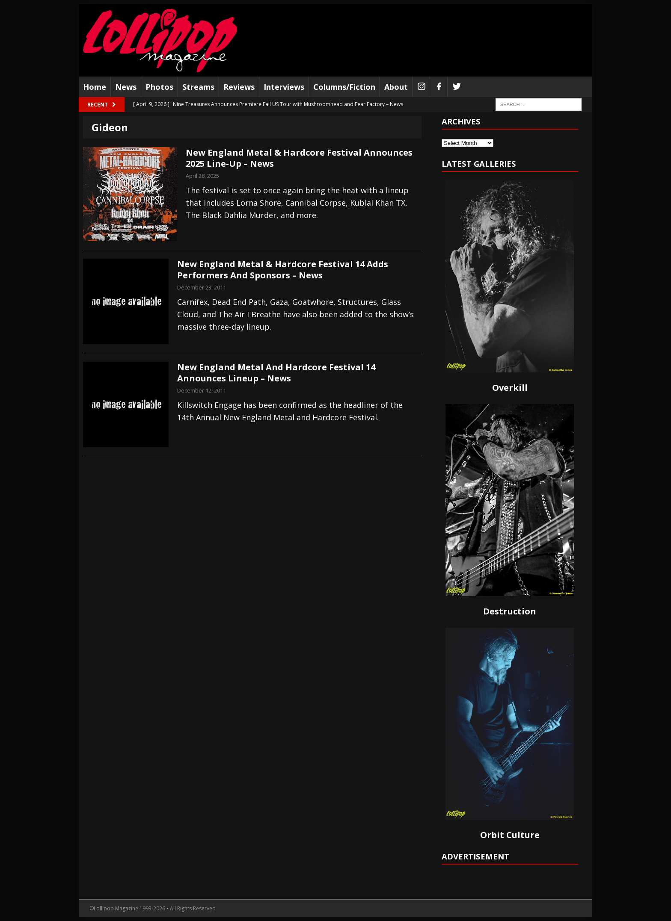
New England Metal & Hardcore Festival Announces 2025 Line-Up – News (299, 158)
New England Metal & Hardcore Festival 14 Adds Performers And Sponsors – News (282, 269)
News (126, 87)
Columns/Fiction (344, 87)
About (396, 87)
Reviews (239, 87)
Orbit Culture (510, 835)
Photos (159, 87)
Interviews (284, 87)
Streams (198, 87)
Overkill (510, 387)
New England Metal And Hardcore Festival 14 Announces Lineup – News (276, 372)
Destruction (509, 611)
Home (94, 87)
